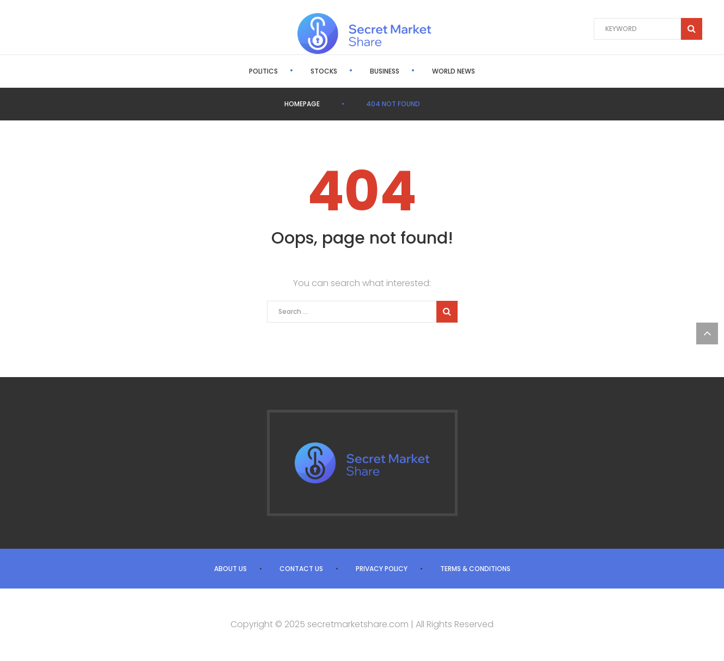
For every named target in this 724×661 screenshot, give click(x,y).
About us (230, 568)
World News (453, 71)
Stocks (324, 71)
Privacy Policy (381, 568)
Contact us (301, 568)
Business (384, 71)
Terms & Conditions (475, 568)
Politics (263, 71)
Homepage (302, 103)
